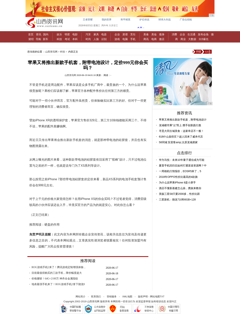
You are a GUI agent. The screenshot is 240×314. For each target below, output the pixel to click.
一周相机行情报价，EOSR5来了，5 (180, 171)
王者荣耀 (88, 19)
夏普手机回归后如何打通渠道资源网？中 (183, 165)
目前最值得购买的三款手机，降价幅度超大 (57, 272)
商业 (183, 39)
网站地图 (155, 296)
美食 (146, 34)
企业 (117, 34)
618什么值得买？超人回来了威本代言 (181, 136)
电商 (154, 39)
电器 (104, 34)
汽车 (88, 34)
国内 (45, 34)
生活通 (191, 34)
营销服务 (112, 296)
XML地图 (127, 296)
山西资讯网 (51, 51)
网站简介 (80, 296)
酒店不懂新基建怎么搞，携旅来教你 (180, 188)
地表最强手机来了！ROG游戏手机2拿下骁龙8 (58, 284)
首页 (30, 34)
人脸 (96, 39)
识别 (104, 39)
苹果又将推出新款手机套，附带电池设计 (183, 119)
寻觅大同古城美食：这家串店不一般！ (181, 130)
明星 (67, 34)
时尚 (88, 39)
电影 (75, 34)
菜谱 (125, 34)
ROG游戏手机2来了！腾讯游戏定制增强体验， (59, 267)
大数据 (192, 39)
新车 (45, 39)
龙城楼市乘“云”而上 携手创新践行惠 (180, 125)
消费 (174, 34)
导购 (38, 39)
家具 (96, 34)
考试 (67, 39)
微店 (161, 39)
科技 (59, 39)
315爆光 (203, 39)
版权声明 (143, 296)
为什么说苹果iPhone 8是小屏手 (177, 182)
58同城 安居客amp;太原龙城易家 (178, 142)
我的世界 (106, 19)
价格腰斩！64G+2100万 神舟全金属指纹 (55, 278)
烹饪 (132, 34)
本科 (75, 39)
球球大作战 (164, 19)
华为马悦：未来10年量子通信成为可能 (181, 159)
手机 (132, 39)
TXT (162, 296)
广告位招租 (186, 19)
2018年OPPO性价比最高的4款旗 (178, 176)
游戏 (117, 39)
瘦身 (161, 34)
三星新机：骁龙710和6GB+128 (177, 199)
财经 (31, 39)
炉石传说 (144, 19)
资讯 (38, 34)
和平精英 (125, 19)
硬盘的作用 (52, 224)
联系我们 (96, 296)
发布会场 (203, 34)
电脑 (125, 39)
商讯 (146, 39)
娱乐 (59, 34)
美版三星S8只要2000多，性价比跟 (179, 193)
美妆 (154, 34)
